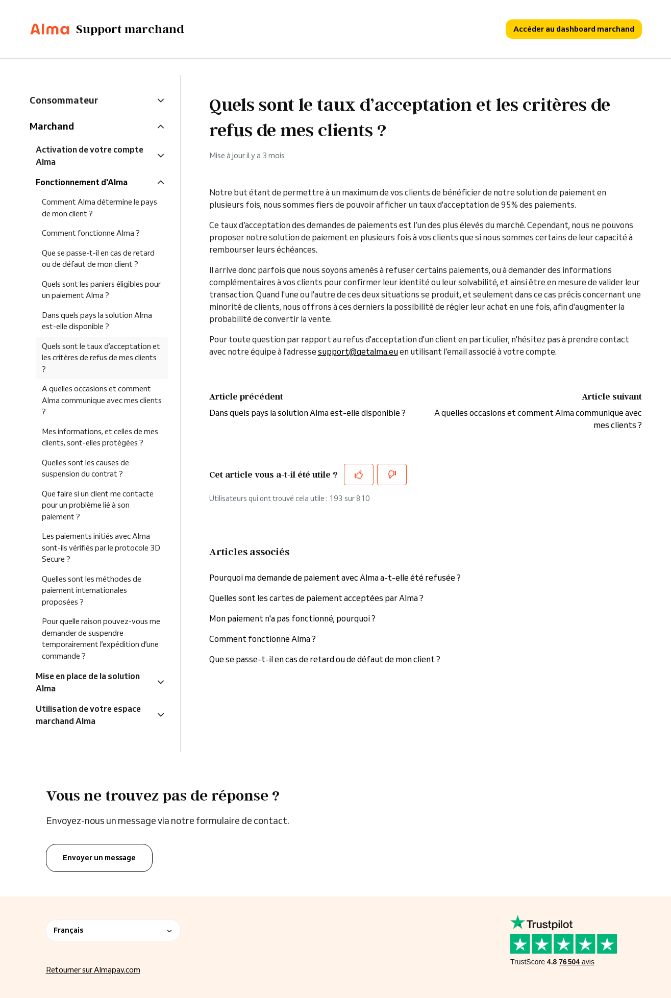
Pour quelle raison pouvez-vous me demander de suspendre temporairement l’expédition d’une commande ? (101, 638)
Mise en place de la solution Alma (88, 682)
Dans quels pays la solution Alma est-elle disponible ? (307, 413)
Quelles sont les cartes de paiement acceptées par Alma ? (316, 598)
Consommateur (64, 100)
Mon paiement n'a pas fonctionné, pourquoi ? (293, 618)
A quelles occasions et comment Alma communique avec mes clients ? (102, 400)
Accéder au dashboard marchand (573, 29)
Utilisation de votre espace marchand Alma (88, 715)
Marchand (52, 126)
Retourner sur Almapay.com (93, 970)
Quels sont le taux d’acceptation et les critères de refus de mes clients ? (101, 357)
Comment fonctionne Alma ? (262, 639)
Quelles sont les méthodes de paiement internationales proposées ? (91, 590)
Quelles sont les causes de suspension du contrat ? (85, 468)
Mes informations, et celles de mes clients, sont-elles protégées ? (100, 437)
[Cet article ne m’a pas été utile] (392, 474)
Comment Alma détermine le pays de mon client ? (99, 207)
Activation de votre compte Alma (89, 155)
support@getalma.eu (358, 351)
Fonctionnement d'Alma (82, 182)
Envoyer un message (99, 857)
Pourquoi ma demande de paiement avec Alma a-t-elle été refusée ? (335, 577)
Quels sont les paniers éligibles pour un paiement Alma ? (101, 290)
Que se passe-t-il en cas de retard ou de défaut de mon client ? (324, 659)
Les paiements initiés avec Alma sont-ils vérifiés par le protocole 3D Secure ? (101, 547)
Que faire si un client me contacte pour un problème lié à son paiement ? (98, 505)
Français (113, 930)
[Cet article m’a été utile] (359, 474)
